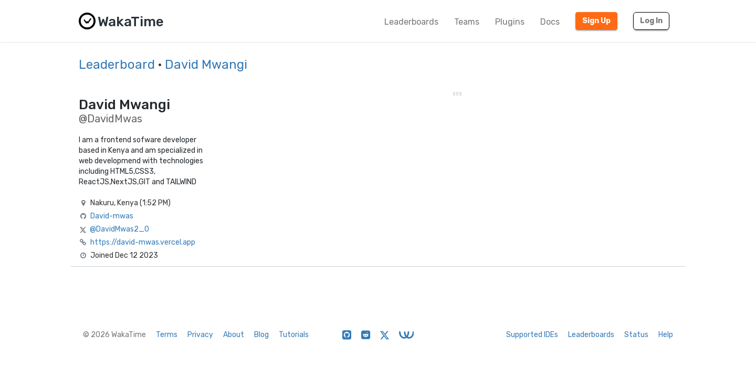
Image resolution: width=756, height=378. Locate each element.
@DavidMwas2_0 (119, 229)
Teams (466, 22)
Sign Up (596, 20)
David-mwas (111, 216)
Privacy (200, 334)
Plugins (509, 22)
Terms (166, 334)
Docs (550, 22)
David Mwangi (206, 64)
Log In (651, 20)
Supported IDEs (532, 334)
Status (636, 334)
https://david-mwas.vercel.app (142, 242)
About (233, 334)
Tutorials (294, 334)
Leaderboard (117, 64)
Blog (261, 334)
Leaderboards (411, 22)
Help (665, 334)
